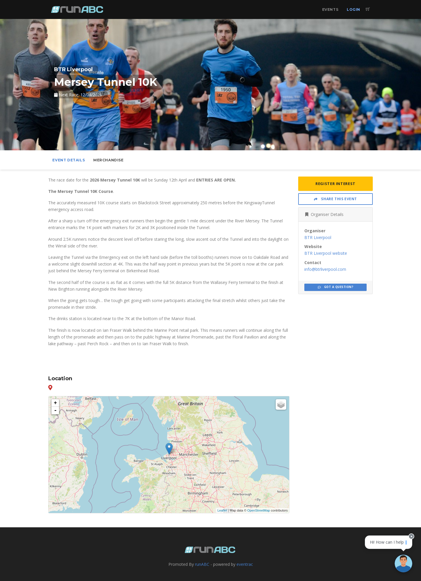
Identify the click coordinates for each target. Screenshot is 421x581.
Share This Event (335, 198)
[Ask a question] (403, 563)
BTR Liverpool (317, 237)
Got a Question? (335, 287)
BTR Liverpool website (325, 253)
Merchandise (108, 160)
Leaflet (222, 510)
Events (330, 9)
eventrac (245, 564)
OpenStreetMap (258, 510)
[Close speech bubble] (411, 536)
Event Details (68, 160)
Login (353, 9)
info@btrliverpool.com (325, 269)
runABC (202, 564)
